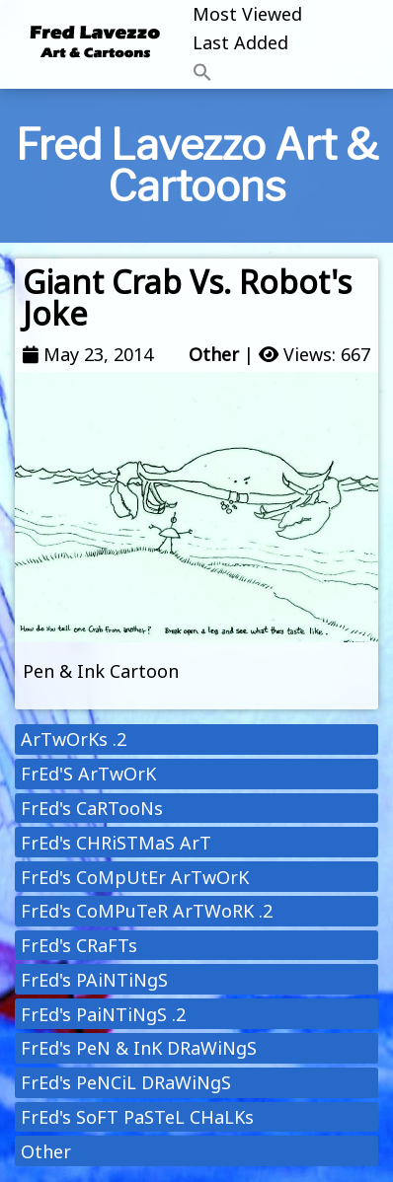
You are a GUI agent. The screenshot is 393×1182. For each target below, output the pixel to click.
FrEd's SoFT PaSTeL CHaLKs (137, 1117)
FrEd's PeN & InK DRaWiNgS (139, 1048)
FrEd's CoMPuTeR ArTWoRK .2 (147, 911)
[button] (247, 73)
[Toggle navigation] (349, 44)
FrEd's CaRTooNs (92, 808)
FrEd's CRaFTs (79, 945)
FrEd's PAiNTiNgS (94, 980)
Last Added (240, 42)
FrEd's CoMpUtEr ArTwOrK (135, 877)
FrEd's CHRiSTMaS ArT (116, 842)
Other (214, 354)
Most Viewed (247, 14)
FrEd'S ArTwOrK (88, 773)
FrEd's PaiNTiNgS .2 (103, 1014)
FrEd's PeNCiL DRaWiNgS (126, 1082)
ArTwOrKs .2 (73, 739)
